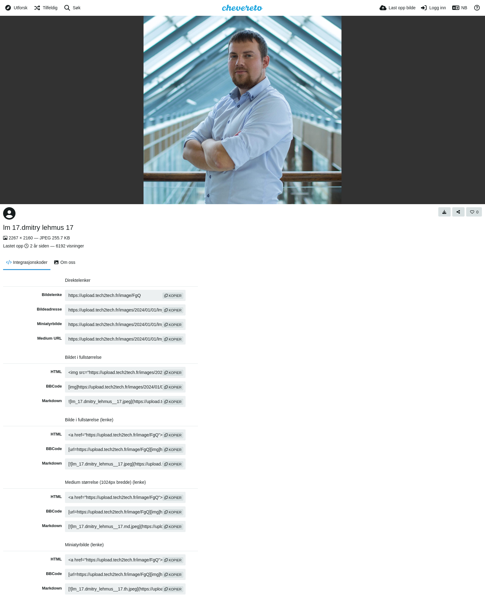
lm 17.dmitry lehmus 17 (38, 227)
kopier (173, 296)
